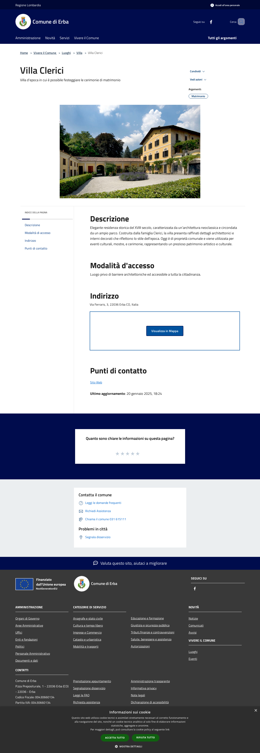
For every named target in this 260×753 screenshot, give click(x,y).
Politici (19, 646)
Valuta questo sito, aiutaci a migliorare (130, 563)
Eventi (193, 658)
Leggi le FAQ (81, 695)
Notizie (193, 618)
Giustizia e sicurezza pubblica (150, 625)
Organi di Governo (27, 618)
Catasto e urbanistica (87, 639)
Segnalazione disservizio (89, 688)
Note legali (138, 695)
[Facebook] (205, 21)
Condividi (198, 71)
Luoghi (66, 52)
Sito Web (96, 382)
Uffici (18, 632)
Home (24, 52)
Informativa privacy (144, 688)
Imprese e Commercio (87, 632)
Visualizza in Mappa (164, 331)
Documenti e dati (26, 660)
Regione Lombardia (28, 5)
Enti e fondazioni (26, 639)
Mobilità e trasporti (85, 646)
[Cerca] (240, 21)
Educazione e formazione (147, 618)
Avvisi (193, 632)
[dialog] (130, 729)
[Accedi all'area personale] (225, 5)
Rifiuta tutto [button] (145, 737)
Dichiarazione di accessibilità (150, 702)
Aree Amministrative (29, 625)
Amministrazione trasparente (150, 681)
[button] (130, 746)
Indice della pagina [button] (36, 212)
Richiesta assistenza (86, 702)
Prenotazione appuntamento (92, 681)
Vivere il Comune (45, 52)
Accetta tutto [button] (115, 737)
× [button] (255, 710)
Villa (79, 52)
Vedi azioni (199, 79)
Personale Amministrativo (32, 653)
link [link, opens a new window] (167, 729)
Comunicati (196, 625)
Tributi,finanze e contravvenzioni (152, 632)
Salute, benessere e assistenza (151, 639)
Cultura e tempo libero (88, 625)
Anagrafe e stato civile (88, 618)
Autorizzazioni (140, 646)
